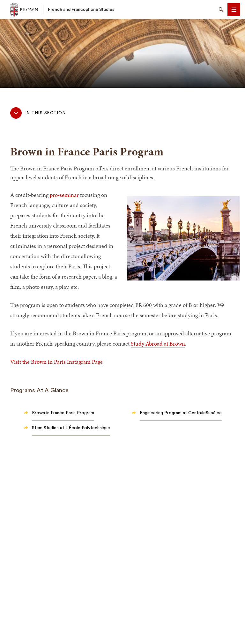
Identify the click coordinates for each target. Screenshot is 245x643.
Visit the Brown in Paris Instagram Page (56, 362)
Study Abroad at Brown (158, 344)
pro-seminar (64, 195)
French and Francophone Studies (81, 9)
